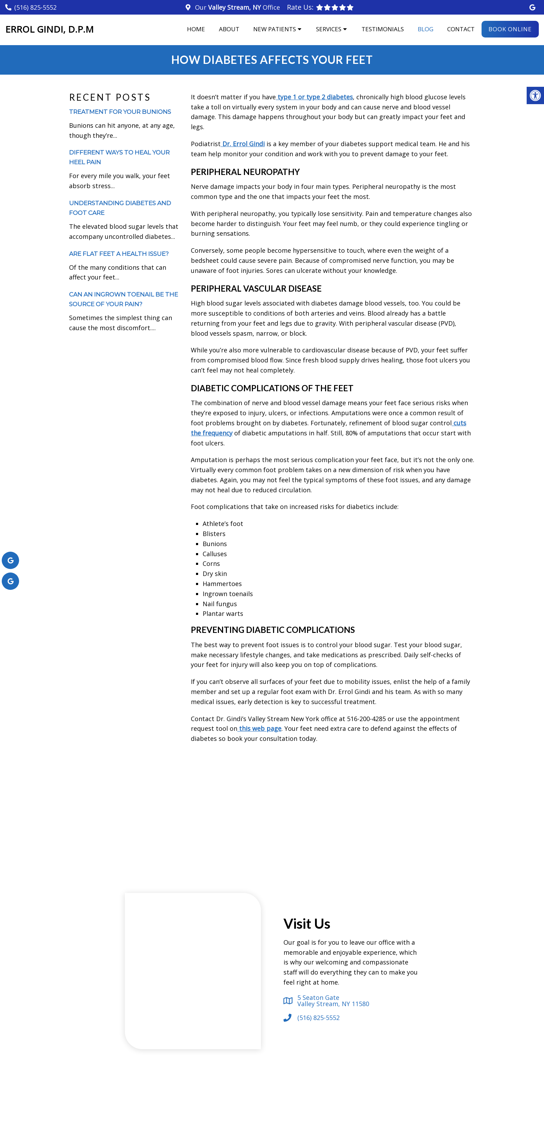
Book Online (510, 29)
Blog (425, 29)
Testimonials (383, 29)
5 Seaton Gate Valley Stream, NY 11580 (333, 1000)
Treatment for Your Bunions (120, 111)
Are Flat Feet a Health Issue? (119, 253)
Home (196, 29)
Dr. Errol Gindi (243, 144)
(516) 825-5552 (35, 7)
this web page (259, 728)
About (229, 29)
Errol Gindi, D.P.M (49, 29)
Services (328, 29)
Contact (461, 29)
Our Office (236, 7)
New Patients (274, 29)
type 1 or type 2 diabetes (314, 97)
